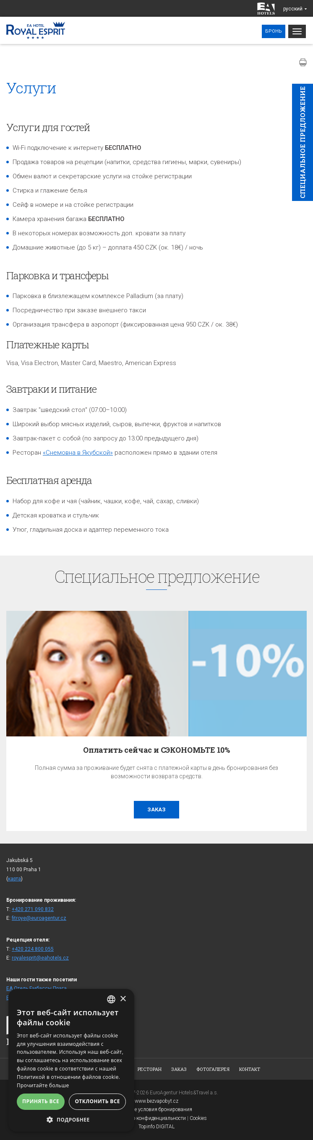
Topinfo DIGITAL (156, 1127)
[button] (71, 1119)
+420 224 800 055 (33, 949)
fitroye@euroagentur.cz (39, 918)
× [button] (123, 999)
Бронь (273, 31)
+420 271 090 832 (33, 909)
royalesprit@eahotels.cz (40, 958)
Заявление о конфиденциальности (146, 1118)
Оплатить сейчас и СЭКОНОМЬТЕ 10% (156, 750)
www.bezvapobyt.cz (156, 1101)
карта (14, 879)
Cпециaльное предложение (302, 142)
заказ (156, 809)
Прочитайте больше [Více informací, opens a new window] (43, 1085)
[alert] (71, 1060)
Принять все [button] (40, 1101)
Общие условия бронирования (156, 1109)
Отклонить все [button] (97, 1101)
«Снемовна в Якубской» (78, 452)
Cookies (198, 1118)
